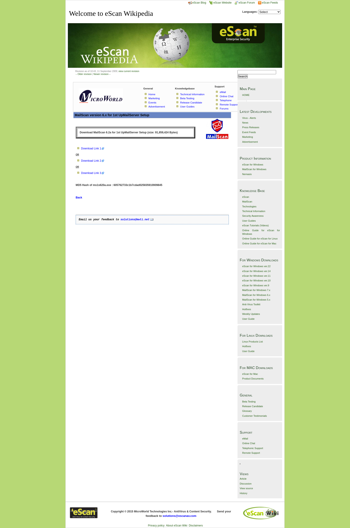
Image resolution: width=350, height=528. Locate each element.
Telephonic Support (252, 448)
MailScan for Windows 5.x (256, 299)
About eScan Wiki (176, 525)
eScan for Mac (250, 374)
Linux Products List (252, 341)
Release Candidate (252, 406)
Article (243, 478)
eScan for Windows (252, 164)
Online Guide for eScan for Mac (259, 243)
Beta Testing (249, 401)
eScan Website (220, 2)
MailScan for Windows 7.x (256, 290)
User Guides (249, 220)
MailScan (247, 201)
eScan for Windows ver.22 (256, 266)
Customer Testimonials (254, 416)
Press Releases (250, 127)
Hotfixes (246, 309)
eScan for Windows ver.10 (256, 280)
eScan (245, 197)
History (243, 493)
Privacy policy (156, 525)
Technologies (249, 206)
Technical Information (253, 211)
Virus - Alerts (249, 118)
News (245, 122)
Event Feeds (249, 132)
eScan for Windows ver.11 (256, 275)
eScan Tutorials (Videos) (255, 225)
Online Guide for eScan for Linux (260, 238)
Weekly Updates (251, 314)
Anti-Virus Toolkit (251, 304)
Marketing (247, 137)
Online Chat (248, 443)
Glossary (247, 411)
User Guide (248, 319)
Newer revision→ (102, 74)
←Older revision (83, 74)
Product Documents (253, 378)
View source (246, 488)
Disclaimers (196, 525)
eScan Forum (245, 2)
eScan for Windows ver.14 (256, 271)
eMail (245, 438)
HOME (246, 95)
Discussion (246, 483)
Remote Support (251, 453)
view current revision (129, 71)
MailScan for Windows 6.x (256, 295)
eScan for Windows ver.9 (255, 285)
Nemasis (247, 174)
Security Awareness (253, 215)
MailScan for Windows (254, 169)
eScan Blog (197, 2)
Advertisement (250, 141)
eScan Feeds (270, 2)
